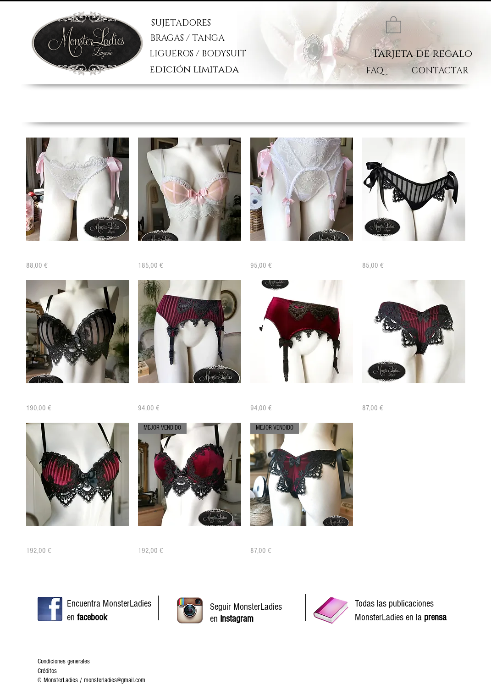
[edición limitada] (200, 70)
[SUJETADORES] (205, 23)
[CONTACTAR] (440, 71)
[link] (393, 24)
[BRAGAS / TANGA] (217, 38)
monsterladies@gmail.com (114, 680)
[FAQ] (374, 71)
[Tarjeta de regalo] (422, 54)
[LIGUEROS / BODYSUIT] (221, 54)
